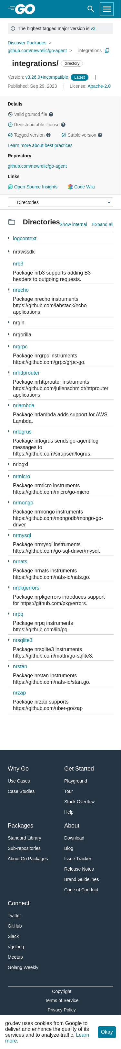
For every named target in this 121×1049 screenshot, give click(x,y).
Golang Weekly (23, 967)
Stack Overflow (79, 801)
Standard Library (24, 837)
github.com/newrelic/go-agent (37, 50)
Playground (75, 781)
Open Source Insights (32, 186)
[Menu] (60, 202)
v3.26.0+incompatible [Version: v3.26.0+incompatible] (38, 77)
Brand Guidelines (81, 879)
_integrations (89, 50)
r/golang (16, 946)
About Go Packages (28, 858)
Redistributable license (37, 124)
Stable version (82, 135)
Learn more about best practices (40, 145)
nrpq (18, 614)
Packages (20, 825)
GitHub (15, 926)
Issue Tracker (77, 858)
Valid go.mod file (31, 114)
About (71, 825)
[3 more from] (9, 251)
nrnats (20, 561)
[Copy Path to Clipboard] (107, 50)
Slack (13, 936)
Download (74, 837)
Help (69, 812)
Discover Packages (27, 42)
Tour (68, 791)
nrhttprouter (26, 373)
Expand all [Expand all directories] (102, 224)
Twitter (14, 915)
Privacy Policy (62, 1009)
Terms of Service (61, 1000)
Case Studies (21, 791)
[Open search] (90, 9)
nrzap (19, 692)
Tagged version (29, 135)
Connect (18, 903)
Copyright (61, 991)
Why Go (18, 768)
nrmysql (22, 535)
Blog (68, 848)
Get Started (79, 768)
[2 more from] (9, 238)
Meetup (15, 957)
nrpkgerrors (26, 588)
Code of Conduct (81, 889)
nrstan (20, 666)
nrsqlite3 (22, 640)
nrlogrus (22, 431)
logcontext (24, 238)
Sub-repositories (24, 848)
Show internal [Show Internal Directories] (73, 224)
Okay (107, 1032)
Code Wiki (81, 186)
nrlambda (24, 405)
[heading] (27, 9)
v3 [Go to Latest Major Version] (93, 28)
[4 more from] (9, 346)
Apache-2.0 (99, 86)
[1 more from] (9, 290)
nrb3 (18, 263)
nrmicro (21, 476)
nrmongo (23, 502)
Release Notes (79, 869)
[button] (10, 114)
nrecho (21, 290)
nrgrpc (20, 346)
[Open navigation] (106, 9)
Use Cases (19, 781)
